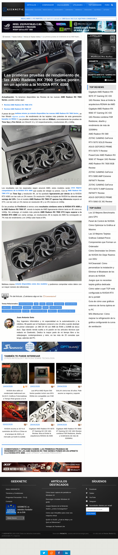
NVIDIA (44, 309)
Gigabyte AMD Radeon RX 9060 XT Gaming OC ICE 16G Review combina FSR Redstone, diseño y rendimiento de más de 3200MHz (68, 448)
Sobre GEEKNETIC (13, 506)
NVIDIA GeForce (8, 313)
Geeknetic (8, 37)
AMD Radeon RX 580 (97, 112)
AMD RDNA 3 (54, 313)
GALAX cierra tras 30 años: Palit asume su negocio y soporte (69, 403)
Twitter (90, 510)
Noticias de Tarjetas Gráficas (35, 37)
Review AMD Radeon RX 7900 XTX (19, 105)
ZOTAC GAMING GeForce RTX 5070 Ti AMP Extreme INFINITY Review (101, 145)
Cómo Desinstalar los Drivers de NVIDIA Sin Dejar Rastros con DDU (101, 188)
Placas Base (38, 9)
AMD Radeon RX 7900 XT (42, 317)
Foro (107, 5)
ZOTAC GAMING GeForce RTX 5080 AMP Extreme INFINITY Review (101, 137)
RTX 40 (63, 313)
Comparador (48, 5)
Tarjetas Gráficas (48, 9)
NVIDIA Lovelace (73, 313)
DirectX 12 (20, 313)
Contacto (9, 518)
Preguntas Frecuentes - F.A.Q (17, 514)
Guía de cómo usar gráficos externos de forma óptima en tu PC (101, 219)
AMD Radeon (62, 309)
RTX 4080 (28, 317)
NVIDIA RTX (43, 313)
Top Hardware (95, 5)
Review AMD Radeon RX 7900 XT (18, 109)
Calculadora (63, 5)
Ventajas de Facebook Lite (56, 543)
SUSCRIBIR (91, 530)
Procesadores (29, 9)
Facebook (91, 506)
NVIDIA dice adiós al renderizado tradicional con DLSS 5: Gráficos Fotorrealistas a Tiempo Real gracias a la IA (14, 405)
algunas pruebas (29, 117)
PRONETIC (64, 550)
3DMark (52, 309)
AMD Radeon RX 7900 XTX (11, 320)
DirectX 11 (56, 317)
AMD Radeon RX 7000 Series (12, 317)
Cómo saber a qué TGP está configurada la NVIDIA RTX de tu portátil (102, 211)
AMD (37, 309)
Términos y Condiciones (15, 510)
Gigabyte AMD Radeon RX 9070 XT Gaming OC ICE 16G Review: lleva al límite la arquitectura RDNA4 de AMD (41, 445)
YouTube (91, 514)
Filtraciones (32, 313)
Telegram (91, 518)
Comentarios (51, 302)
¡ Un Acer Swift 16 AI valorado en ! (59, 19)
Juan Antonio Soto (15, 90)
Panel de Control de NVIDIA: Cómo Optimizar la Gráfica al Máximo (100, 170)
